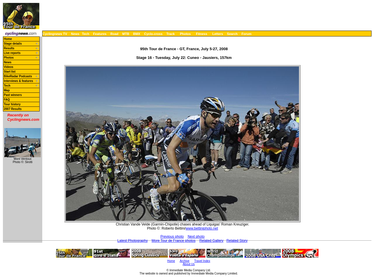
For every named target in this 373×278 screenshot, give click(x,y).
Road (114, 34)
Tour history (12, 104)
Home (8, 39)
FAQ (7, 99)
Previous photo (172, 237)
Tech (85, 34)
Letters (217, 34)
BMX (136, 34)
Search (232, 34)
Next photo (196, 237)
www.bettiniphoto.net (202, 228)
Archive (184, 261)
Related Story (237, 241)
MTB (125, 34)
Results (9, 48)
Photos (185, 34)
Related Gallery (211, 241)
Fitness (201, 34)
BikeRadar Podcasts (18, 76)
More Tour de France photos (174, 241)
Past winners (13, 95)
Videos (8, 67)
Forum (246, 34)
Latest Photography (132, 241)
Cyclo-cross (153, 34)
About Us (189, 264)
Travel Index (202, 261)
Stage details (13, 43)
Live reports (12, 53)
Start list (9, 71)
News (75, 34)
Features (100, 34)
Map (7, 90)
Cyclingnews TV (55, 34)
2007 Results (13, 109)
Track (170, 34)
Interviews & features (18, 81)
